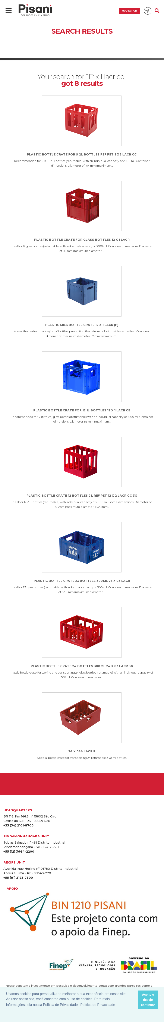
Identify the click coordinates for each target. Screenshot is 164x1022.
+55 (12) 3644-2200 (18, 851)
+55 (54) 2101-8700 (18, 825)
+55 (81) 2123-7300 (18, 878)
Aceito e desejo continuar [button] (148, 1000)
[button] (133, 1000)
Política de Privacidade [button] (97, 1005)
